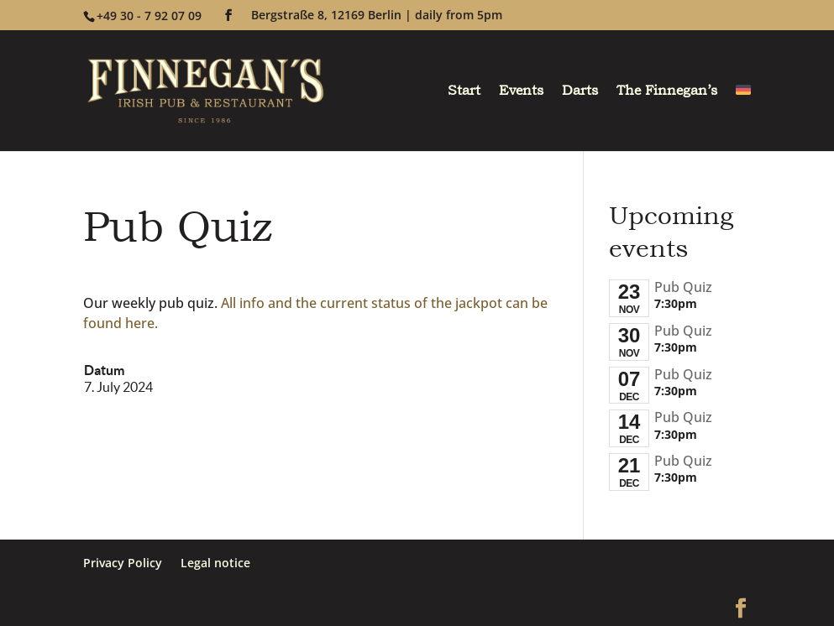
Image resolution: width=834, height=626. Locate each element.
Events (521, 92)
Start (464, 92)
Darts (580, 92)
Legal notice (215, 563)
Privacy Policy (122, 563)
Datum (104, 370)
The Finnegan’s (666, 92)
